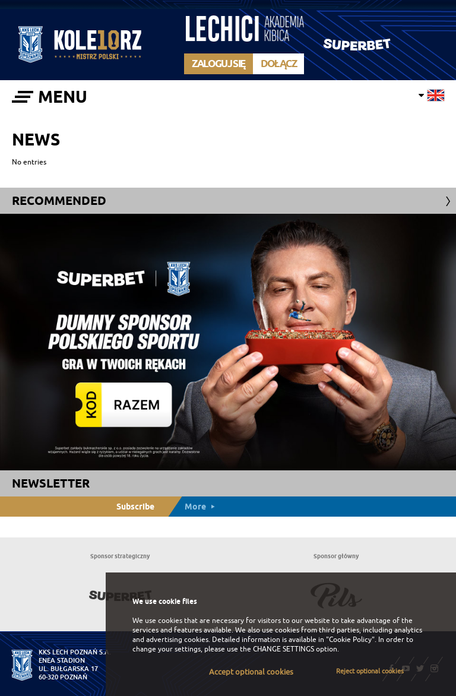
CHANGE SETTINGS (283, 649)
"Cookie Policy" (350, 639)
